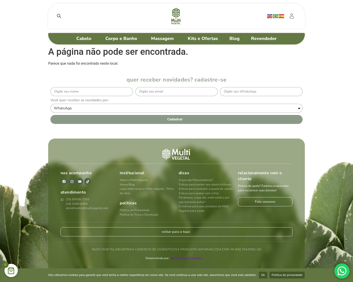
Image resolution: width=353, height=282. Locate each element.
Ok (263, 275)
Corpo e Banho (122, 38)
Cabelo (85, 38)
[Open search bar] (59, 16)
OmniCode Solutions (188, 258)
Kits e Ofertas (203, 38)
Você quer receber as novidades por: (79, 100)
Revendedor (265, 38)
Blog (234, 38)
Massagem (163, 38)
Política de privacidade (287, 275)
